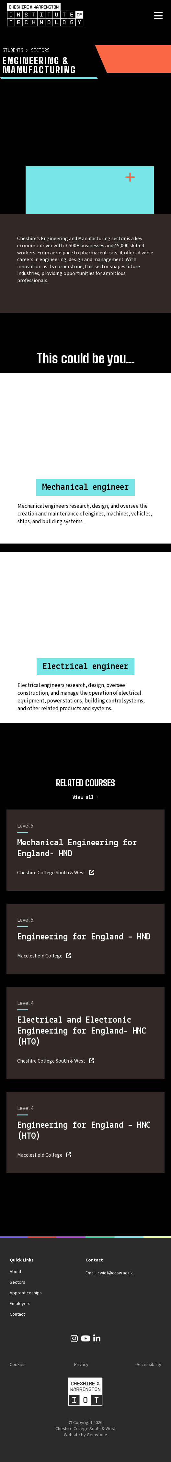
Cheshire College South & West (51, 872)
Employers (20, 1303)
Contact (17, 1314)
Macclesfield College (40, 955)
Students (13, 50)
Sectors (40, 50)
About (15, 1272)
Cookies (18, 1364)
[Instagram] (74, 1339)
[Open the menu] (158, 16)
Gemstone (97, 1435)
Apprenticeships (26, 1293)
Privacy (81, 1364)
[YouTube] (85, 1339)
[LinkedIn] (96, 1339)
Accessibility (149, 1364)
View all (84, 797)
